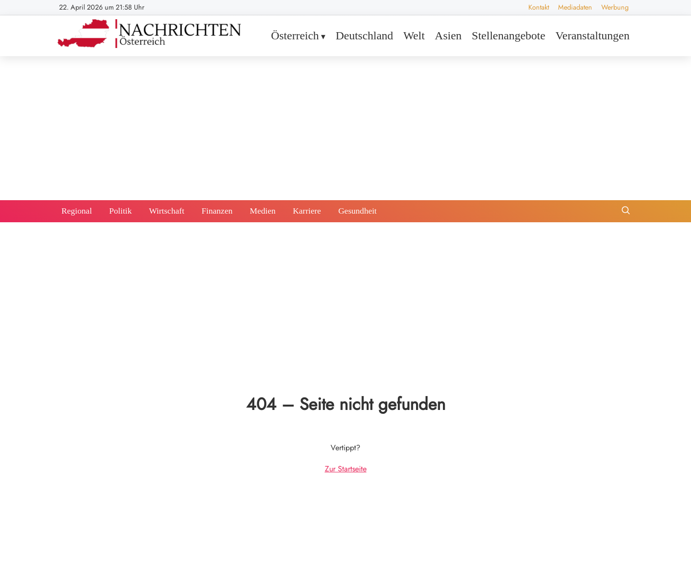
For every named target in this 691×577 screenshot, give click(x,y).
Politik (120, 211)
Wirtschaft (166, 211)
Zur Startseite (346, 468)
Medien (263, 211)
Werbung (615, 7)
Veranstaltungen (592, 35)
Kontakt (538, 7)
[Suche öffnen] (625, 211)
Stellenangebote (508, 35)
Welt (414, 35)
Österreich (295, 35)
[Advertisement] (345, 128)
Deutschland (364, 35)
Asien (448, 35)
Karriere (307, 211)
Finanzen (217, 211)
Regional (76, 211)
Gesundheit (357, 211)
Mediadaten (575, 7)
